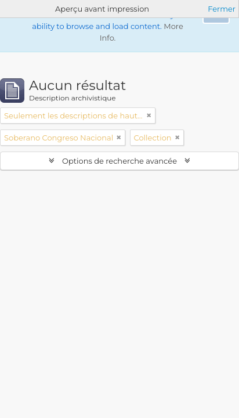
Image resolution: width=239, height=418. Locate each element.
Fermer (222, 8)
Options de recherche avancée (119, 160)
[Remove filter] (149, 115)
